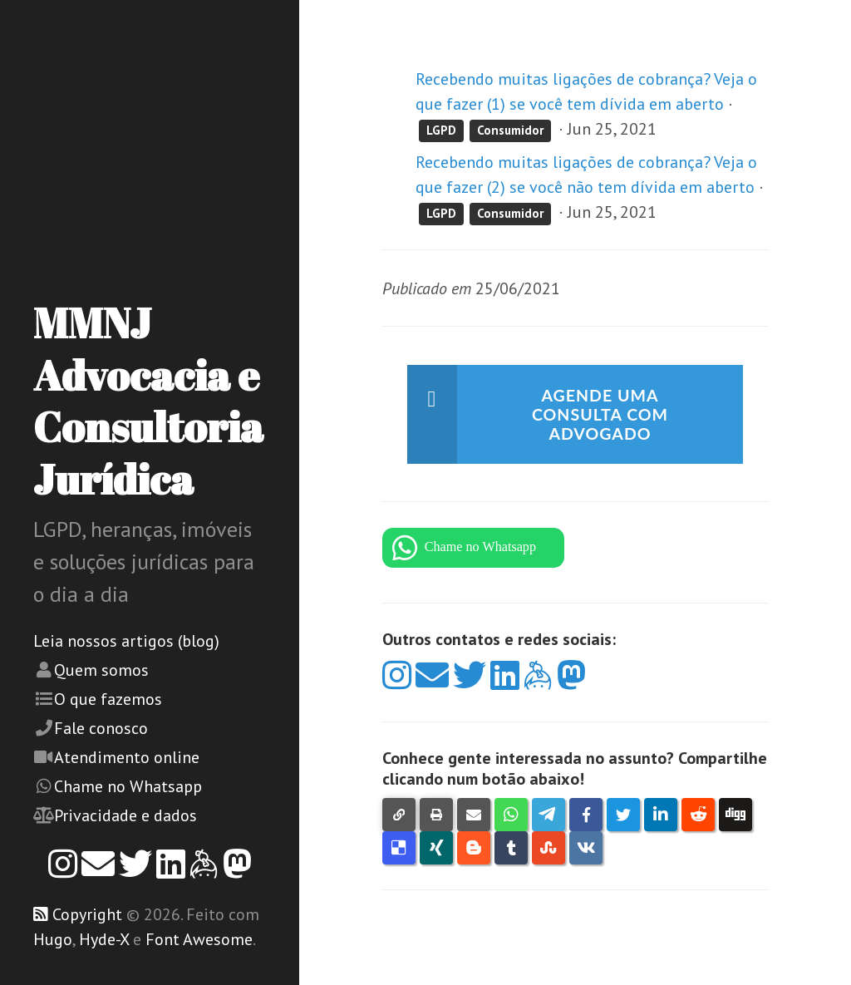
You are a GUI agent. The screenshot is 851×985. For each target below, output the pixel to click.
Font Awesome (199, 939)
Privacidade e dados (125, 815)
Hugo (52, 939)
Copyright (87, 914)
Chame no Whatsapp (128, 786)
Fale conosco (101, 728)
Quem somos (101, 670)
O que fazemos (108, 699)
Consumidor (510, 130)
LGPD (441, 130)
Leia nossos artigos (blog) (126, 641)
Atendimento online (126, 757)
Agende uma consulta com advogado (600, 416)
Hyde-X (104, 939)
